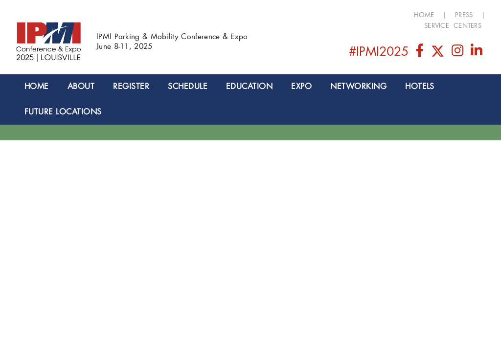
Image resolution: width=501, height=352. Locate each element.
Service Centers (452, 25)
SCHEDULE (187, 86)
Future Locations (63, 112)
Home (424, 15)
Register (131, 86)
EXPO (301, 86)
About (81, 86)
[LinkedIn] (476, 53)
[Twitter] (438, 53)
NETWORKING (358, 86)
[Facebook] (420, 53)
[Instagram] (458, 53)
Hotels (419, 86)
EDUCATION (249, 86)
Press (464, 15)
